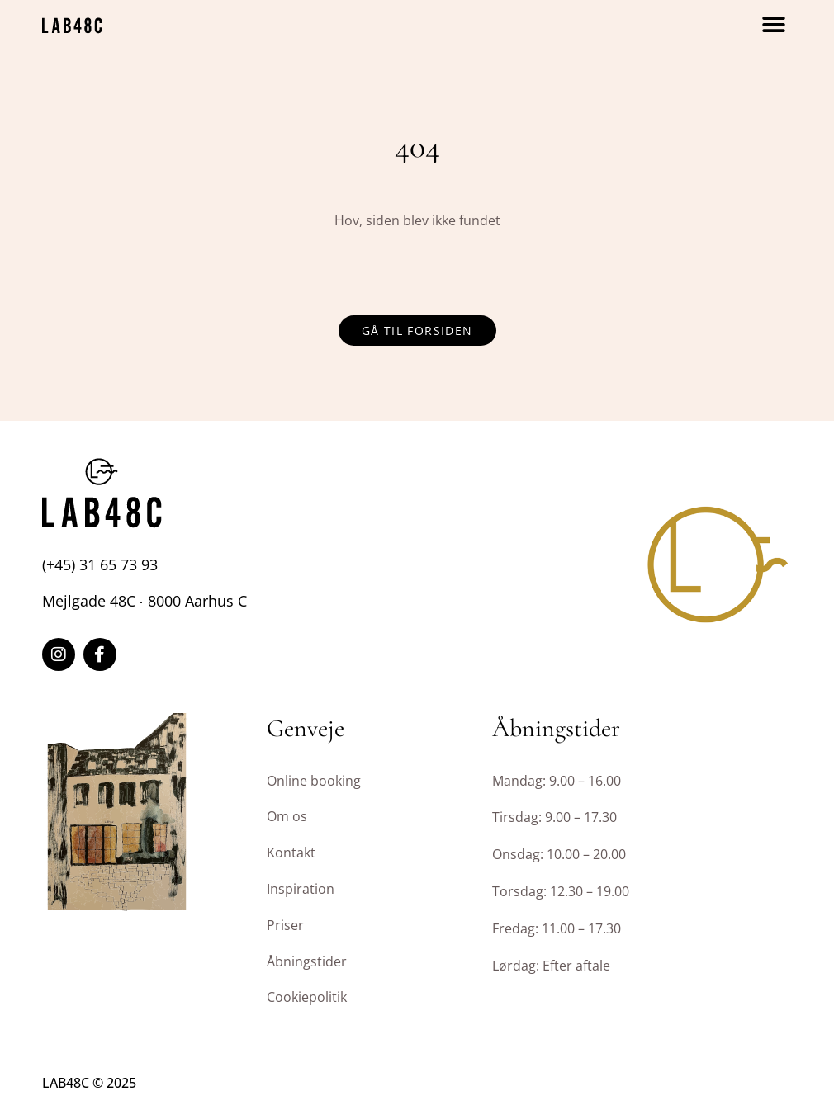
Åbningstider (307, 961)
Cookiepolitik (307, 997)
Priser (285, 925)
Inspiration (300, 889)
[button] (774, 25)
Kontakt (291, 852)
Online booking (314, 781)
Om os (287, 816)
